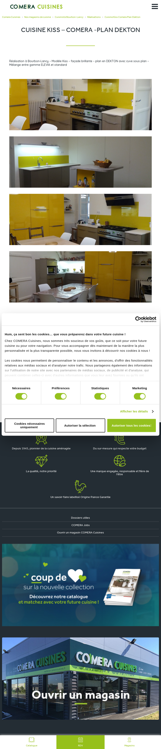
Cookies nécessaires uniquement (29, 425)
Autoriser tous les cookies (131, 425)
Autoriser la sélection (80, 425)
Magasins (129, 742)
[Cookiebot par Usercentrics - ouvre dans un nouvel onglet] (138, 319)
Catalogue (31, 742)
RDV (80, 742)
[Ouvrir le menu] (155, 6)
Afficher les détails (134, 411)
